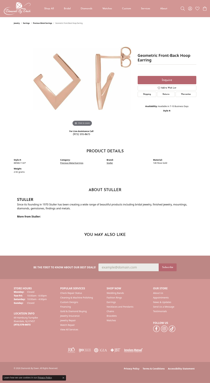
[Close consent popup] (63, 378)
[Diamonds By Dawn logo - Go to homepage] (17, 8)
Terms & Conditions (154, 368)
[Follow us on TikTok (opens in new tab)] (172, 328)
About (163, 8)
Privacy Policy (131, 368)
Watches (107, 8)
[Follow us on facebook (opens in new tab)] (156, 328)
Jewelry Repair (68, 320)
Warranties (186, 94)
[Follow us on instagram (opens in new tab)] (164, 328)
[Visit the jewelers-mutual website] (133, 350)
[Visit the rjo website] (71, 350)
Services (145, 8)
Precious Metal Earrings (42, 23)
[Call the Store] (22, 324)
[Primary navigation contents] (106, 8)
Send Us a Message (163, 306)
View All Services (69, 329)
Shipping (147, 94)
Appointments (161, 297)
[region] (82, 78)
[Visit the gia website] (100, 350)
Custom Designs (69, 302)
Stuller (110, 162)
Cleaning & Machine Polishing (76, 297)
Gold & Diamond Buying (73, 311)
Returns (166, 94)
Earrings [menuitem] (111, 302)
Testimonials (160, 311)
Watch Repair (67, 324)
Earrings (26, 23)
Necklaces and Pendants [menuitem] (120, 306)
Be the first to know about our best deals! (64, 267)
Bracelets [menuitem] (112, 315)
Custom (126, 8)
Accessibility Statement (181, 368)
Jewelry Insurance (70, 315)
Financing (65, 306)
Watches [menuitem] (111, 320)
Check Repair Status (71, 293)
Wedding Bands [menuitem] (115, 293)
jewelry (17, 23)
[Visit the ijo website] (85, 350)
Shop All (49, 8)
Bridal (67, 8)
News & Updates (162, 302)
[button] (183, 8)
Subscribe (167, 267)
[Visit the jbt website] (115, 350)
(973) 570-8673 (81, 134)
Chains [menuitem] (110, 311)
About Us (158, 293)
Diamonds (86, 8)
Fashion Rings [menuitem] (114, 297)
